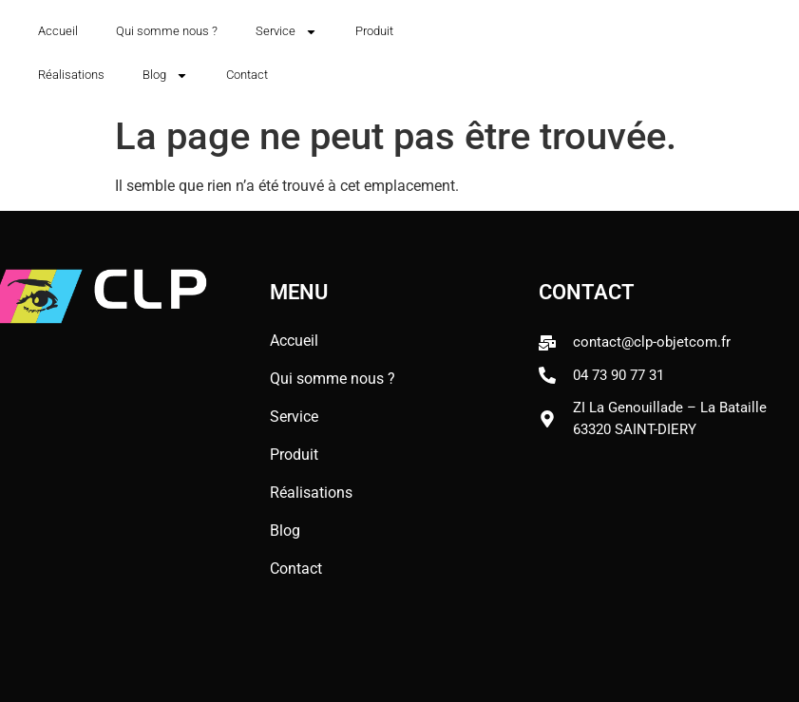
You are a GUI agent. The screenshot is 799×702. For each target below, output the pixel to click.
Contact (247, 74)
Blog (165, 75)
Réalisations (71, 74)
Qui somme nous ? (167, 31)
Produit (374, 31)
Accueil (58, 31)
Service (286, 31)
